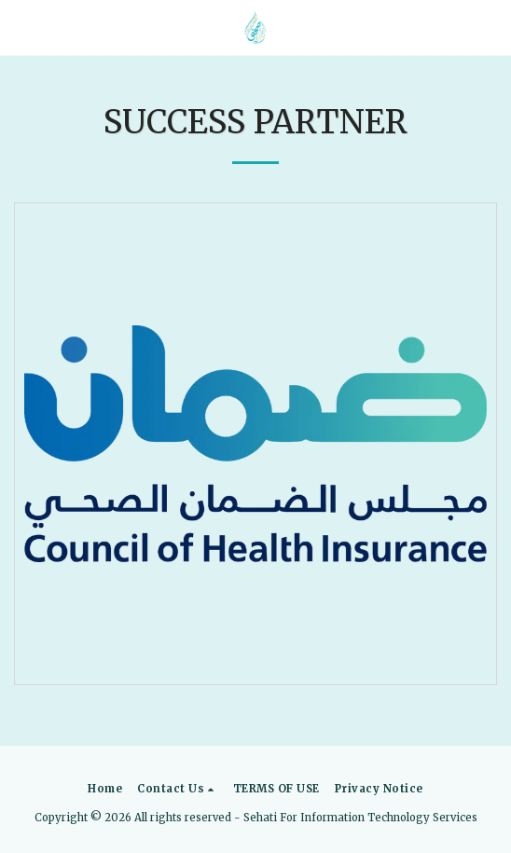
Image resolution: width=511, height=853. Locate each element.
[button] (20, 26)
